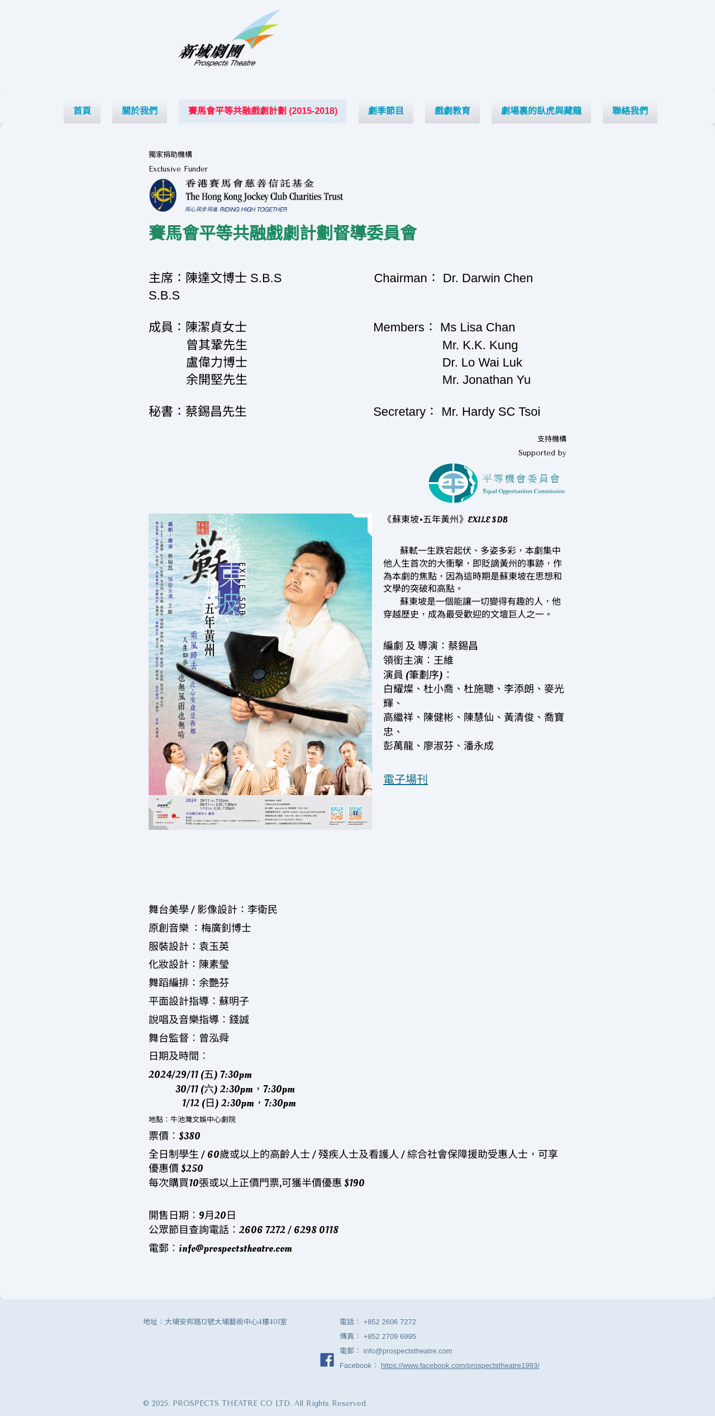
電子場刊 (405, 780)
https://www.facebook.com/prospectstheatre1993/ (460, 1365)
